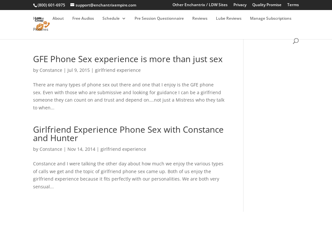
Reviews (200, 18)
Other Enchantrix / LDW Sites (200, 5)
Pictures (40, 29)
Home (38, 18)
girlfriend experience (118, 70)
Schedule (111, 18)
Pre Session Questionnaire (159, 18)
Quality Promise (266, 5)
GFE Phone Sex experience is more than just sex (128, 59)
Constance (51, 70)
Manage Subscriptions (270, 18)
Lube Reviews (229, 18)
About (58, 18)
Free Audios (83, 18)
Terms (293, 5)
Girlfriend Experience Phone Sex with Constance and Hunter (128, 134)
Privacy (239, 5)
